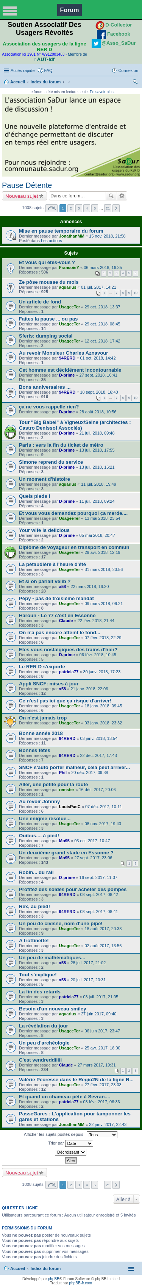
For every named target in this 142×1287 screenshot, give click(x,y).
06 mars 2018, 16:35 (103, 267)
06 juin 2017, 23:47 (102, 1031)
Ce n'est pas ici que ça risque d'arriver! (65, 701)
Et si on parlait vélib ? (44, 581)
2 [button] (71, 208)
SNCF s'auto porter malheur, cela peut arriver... (74, 767)
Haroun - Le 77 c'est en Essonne (57, 615)
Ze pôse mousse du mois (49, 282)
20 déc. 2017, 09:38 (89, 772)
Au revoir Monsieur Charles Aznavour (63, 353)
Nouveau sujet (21, 195)
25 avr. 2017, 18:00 (102, 1048)
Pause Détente (27, 185)
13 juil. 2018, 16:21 (97, 467)
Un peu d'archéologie (44, 1043)
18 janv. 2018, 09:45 (103, 706)
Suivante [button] (116, 208)
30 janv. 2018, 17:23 (101, 671)
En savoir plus (102, 92)
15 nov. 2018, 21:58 (107, 236)
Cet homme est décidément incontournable (70, 370)
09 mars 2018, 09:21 (103, 603)
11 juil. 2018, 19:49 (98, 484)
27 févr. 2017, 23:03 (102, 1084)
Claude (66, 620)
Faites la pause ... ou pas (48, 319)
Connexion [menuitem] (128, 70)
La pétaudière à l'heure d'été (52, 564)
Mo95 (64, 840)
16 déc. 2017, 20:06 (97, 789)
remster (66, 789)
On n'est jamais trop (43, 718)
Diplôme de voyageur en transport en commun (74, 547)
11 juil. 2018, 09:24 (97, 501)
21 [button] (108, 208)
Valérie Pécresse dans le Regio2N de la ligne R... (76, 1079)
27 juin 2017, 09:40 (99, 1014)
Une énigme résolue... (44, 818)
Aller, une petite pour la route (53, 784)
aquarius (67, 287)
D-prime (67, 375)
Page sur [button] (51, 208)
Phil (63, 772)
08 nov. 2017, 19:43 (102, 823)
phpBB (53, 1279)
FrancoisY (69, 267)
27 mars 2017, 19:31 (97, 1065)
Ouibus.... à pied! (39, 835)
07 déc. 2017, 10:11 (103, 806)
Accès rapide (23, 70)
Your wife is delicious (44, 530)
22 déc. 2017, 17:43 (98, 755)
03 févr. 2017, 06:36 (101, 1101)
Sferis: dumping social (45, 336)
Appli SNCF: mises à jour (49, 684)
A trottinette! (34, 940)
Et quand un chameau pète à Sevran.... (64, 1096)
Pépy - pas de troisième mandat (56, 598)
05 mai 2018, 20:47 (97, 535)
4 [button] (87, 208)
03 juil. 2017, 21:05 (100, 997)
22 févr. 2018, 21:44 (96, 620)
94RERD (67, 358)
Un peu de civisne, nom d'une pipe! (61, 923)
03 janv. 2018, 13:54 (98, 738)
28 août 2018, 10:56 (98, 412)
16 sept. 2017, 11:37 (98, 877)
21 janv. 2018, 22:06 (89, 689)
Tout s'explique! (38, 974)
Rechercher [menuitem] (135, 83)
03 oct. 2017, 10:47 (92, 840)
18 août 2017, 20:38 (103, 928)
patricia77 (68, 671)
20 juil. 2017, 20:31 (88, 979)
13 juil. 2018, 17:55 (97, 450)
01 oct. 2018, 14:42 (97, 358)
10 (135, 293)
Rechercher (111, 195)
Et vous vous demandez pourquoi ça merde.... (73, 513)
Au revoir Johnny (39, 801)
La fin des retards (40, 992)
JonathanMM (71, 236)
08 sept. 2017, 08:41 (99, 911)
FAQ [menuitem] (48, 70)
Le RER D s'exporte (42, 666)
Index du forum (46, 82)
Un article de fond (40, 302)
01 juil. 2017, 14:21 (98, 287)
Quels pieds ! (34, 496)
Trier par (70, 1143)
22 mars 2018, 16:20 (89, 586)
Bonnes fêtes (34, 750)
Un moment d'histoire (44, 479)
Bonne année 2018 (41, 733)
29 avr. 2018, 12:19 (102, 552)
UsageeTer (69, 307)
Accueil (17, 82)
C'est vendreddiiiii (40, 1060)
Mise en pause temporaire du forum (61, 231)
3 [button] (79, 208)
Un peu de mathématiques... (52, 957)
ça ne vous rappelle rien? (49, 407)
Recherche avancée (122, 195)
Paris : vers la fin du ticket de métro (61, 445)
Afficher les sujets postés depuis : (70, 1134)
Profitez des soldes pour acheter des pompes (72, 889)
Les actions (51, 240)
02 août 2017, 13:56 (103, 945)
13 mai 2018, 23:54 (102, 518)
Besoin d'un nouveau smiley (52, 1009)
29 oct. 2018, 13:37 (102, 307)
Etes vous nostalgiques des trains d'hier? (68, 649)
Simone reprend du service (51, 462)
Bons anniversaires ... (44, 387)
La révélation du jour (43, 1026)
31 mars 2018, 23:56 (103, 569)
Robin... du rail (36, 872)
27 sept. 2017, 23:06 (93, 857)
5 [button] (95, 208)
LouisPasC (70, 806)
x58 (62, 586)
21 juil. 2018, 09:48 (97, 433)
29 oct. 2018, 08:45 (102, 324)
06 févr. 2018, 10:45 (98, 654)
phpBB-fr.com (80, 1283)
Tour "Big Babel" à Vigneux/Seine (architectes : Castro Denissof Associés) (75, 425)
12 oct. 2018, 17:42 (102, 341)
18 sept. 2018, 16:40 (99, 392)
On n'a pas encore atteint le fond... (59, 632)
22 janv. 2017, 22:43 (107, 1124)
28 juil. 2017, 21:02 (88, 962)
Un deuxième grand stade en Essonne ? (66, 852)
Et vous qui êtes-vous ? (47, 262)
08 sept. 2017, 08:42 (99, 894)
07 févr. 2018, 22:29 (102, 637)
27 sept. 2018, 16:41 (98, 375)
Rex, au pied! (34, 906)
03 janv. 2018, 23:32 (103, 723)
